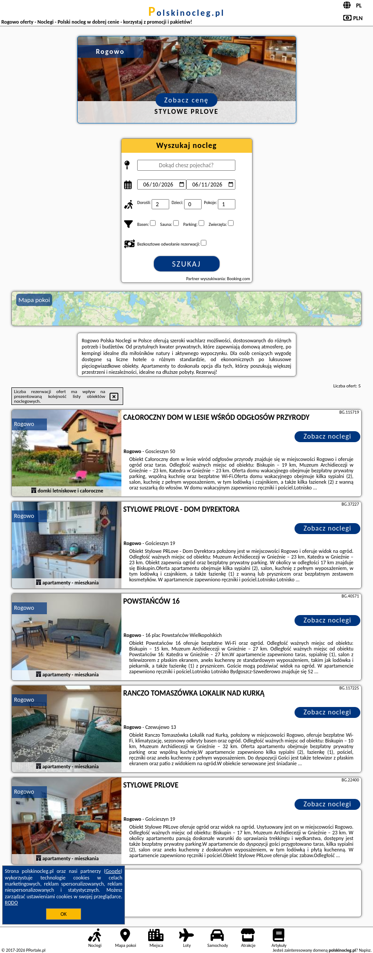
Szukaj (186, 264)
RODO (11, 903)
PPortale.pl (35, 950)
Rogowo (24, 424)
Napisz (365, 950)
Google (113, 871)
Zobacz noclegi (328, 436)
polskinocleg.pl (186, 12)
